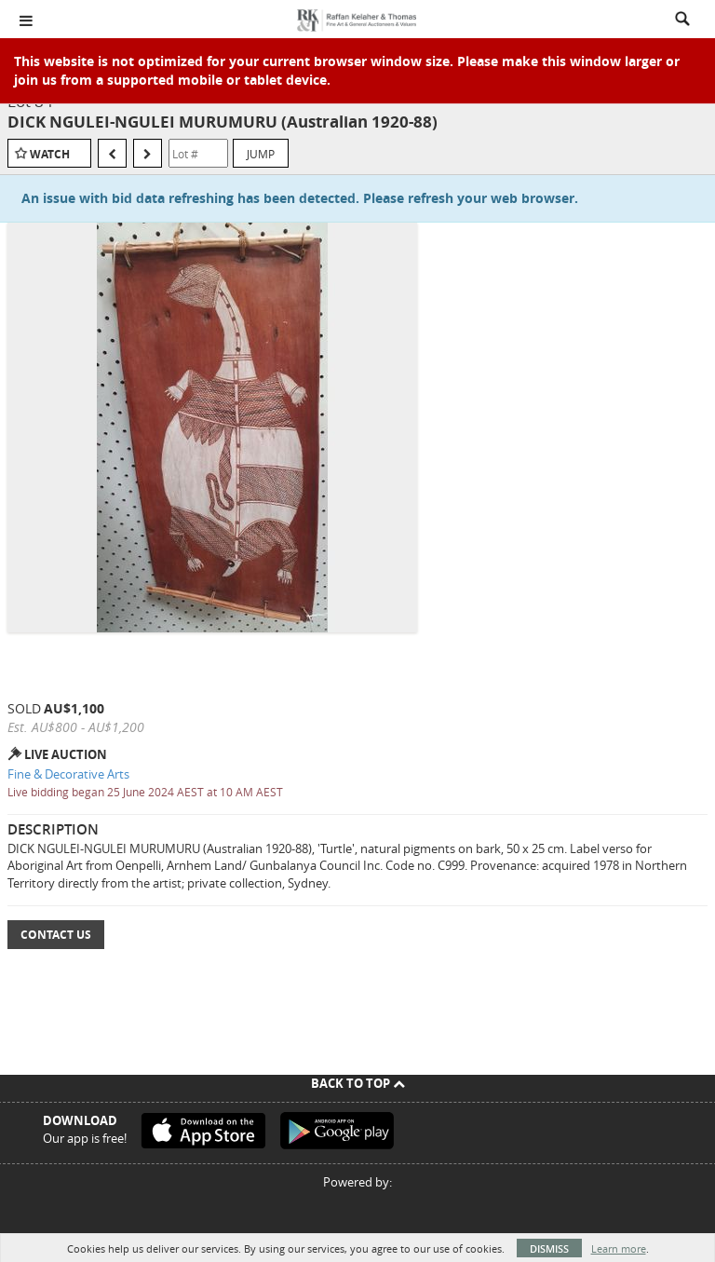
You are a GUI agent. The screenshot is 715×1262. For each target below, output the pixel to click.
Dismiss (549, 1248)
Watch (50, 154)
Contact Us (55, 935)
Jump (261, 153)
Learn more (618, 1248)
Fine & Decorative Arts (68, 774)
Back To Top (358, 1083)
